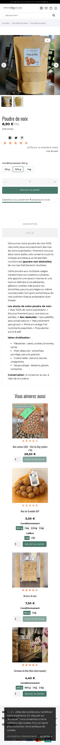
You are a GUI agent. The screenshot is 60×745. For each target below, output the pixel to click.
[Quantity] (17, 459)
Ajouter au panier (30, 190)
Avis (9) (30, 233)
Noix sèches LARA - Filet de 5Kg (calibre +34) (30, 448)
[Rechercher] (30, 15)
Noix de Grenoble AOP (30, 511)
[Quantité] (30, 181)
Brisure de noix (30, 596)
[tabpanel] (30, 65)
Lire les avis (52, 151)
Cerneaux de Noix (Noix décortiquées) (30, 671)
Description (30, 224)
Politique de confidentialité (22, 736)
